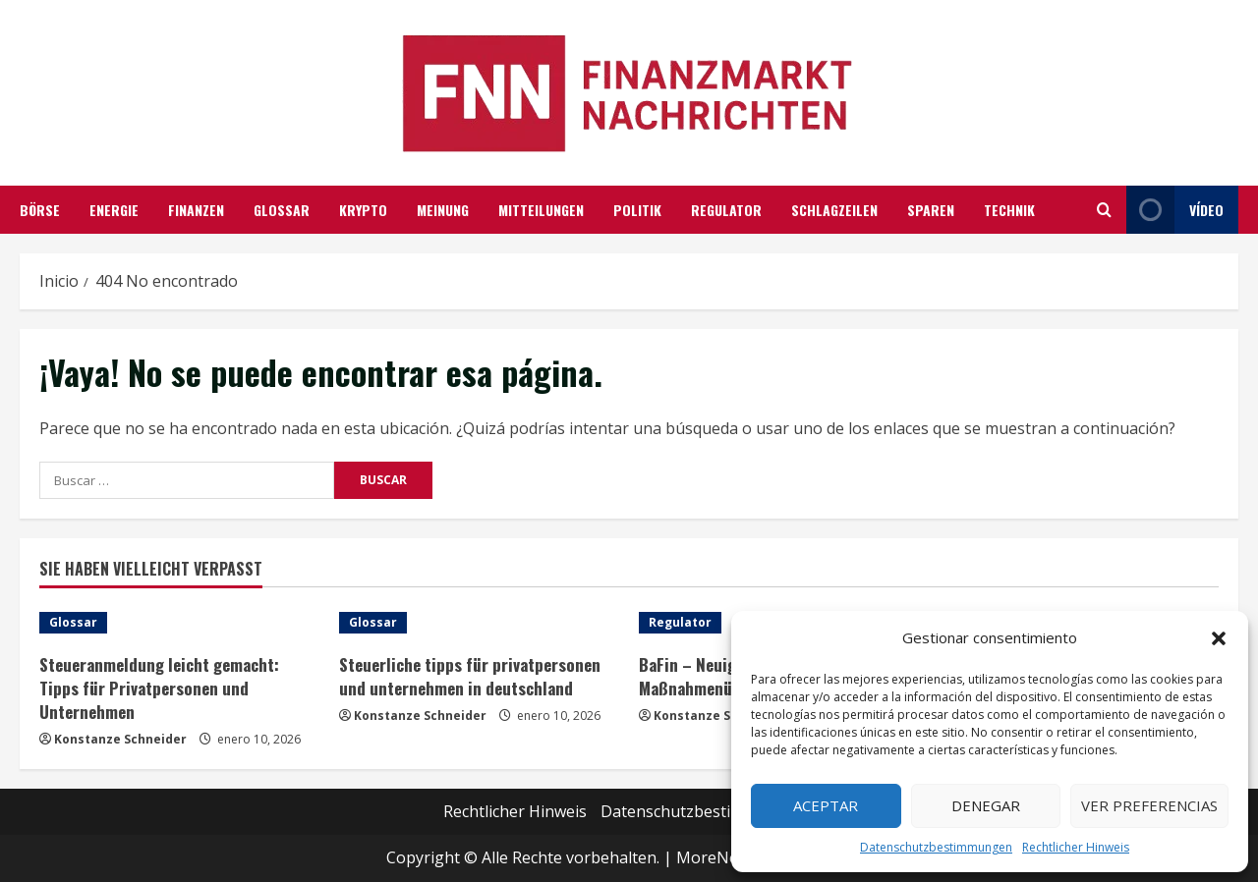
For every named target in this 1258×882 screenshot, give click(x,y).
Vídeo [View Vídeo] (1175, 210)
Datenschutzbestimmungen (936, 847)
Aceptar (825, 805)
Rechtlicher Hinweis (1075, 847)
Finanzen (196, 209)
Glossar (282, 209)
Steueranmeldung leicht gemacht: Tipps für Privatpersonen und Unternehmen (159, 688)
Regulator (726, 209)
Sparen (930, 209)
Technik (1009, 209)
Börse (40, 209)
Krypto (363, 209)
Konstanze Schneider (120, 739)
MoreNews (717, 857)
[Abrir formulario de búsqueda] (1104, 210)
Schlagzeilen (834, 209)
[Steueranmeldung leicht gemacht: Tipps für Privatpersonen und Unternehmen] (179, 622)
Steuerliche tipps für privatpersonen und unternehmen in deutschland (469, 676)
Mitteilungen (541, 209)
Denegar (985, 805)
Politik (637, 209)
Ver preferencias (1149, 805)
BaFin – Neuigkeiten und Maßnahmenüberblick (725, 676)
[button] (1219, 638)
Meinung (443, 209)
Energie (114, 209)
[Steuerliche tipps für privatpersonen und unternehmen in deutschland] (479, 622)
